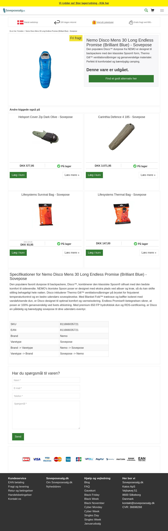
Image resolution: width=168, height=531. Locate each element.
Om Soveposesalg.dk (59, 482)
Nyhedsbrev (53, 486)
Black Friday (91, 494)
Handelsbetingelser (20, 494)
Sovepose (66, 341)
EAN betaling (16, 482)
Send (18, 436)
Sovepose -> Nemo (72, 353)
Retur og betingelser (20, 490)
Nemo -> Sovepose (72, 347)
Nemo (63, 335)
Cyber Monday (93, 507)
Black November (94, 503)
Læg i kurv (18, 175)
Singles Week (92, 519)
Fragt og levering (18, 486)
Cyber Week (91, 511)
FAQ (87, 486)
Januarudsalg (92, 523)
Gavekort (89, 490)
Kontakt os (14, 498)
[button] (153, 10)
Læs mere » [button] (72, 175)
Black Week (91, 498)
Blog (87, 482)
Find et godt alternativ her (121, 78)
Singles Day (91, 515)
